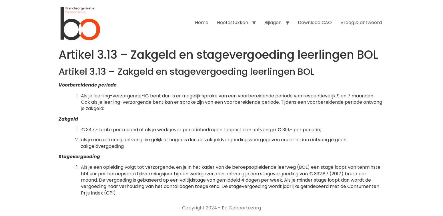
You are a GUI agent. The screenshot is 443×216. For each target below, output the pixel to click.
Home (201, 22)
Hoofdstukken (232, 22)
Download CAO (315, 22)
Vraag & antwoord (361, 22)
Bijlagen (273, 22)
